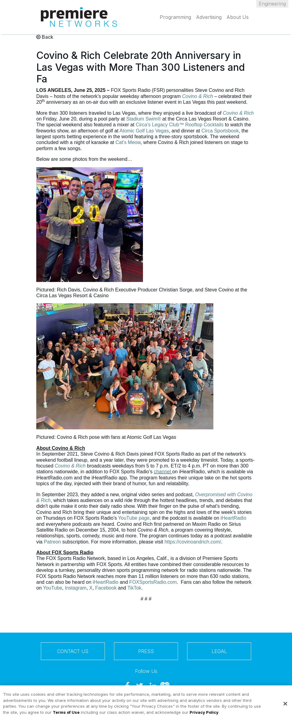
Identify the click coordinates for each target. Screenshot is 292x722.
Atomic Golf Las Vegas (144, 130)
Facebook (105, 587)
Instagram (76, 587)
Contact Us (72, 651)
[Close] (285, 706)
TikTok (134, 587)
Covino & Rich (197, 96)
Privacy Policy (204, 714)
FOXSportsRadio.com (153, 582)
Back (44, 37)
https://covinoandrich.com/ (193, 541)
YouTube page (134, 518)
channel (162, 471)
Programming (175, 17)
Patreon (52, 541)
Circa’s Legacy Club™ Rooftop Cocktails (179, 124)
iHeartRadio (233, 518)
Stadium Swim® (143, 118)
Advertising (209, 17)
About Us (237, 17)
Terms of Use (66, 714)
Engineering (272, 4)
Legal (219, 651)
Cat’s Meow (128, 142)
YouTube (52, 587)
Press (146, 651)
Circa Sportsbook (220, 130)
